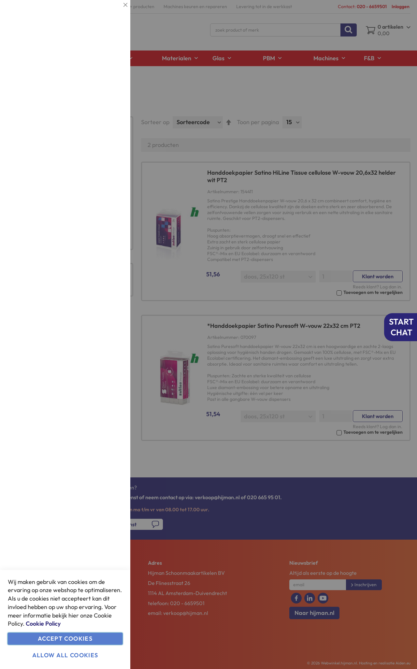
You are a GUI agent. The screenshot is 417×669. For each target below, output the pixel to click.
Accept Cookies (65, 638)
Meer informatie (106, 67)
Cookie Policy (43, 623)
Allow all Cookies (65, 655)
